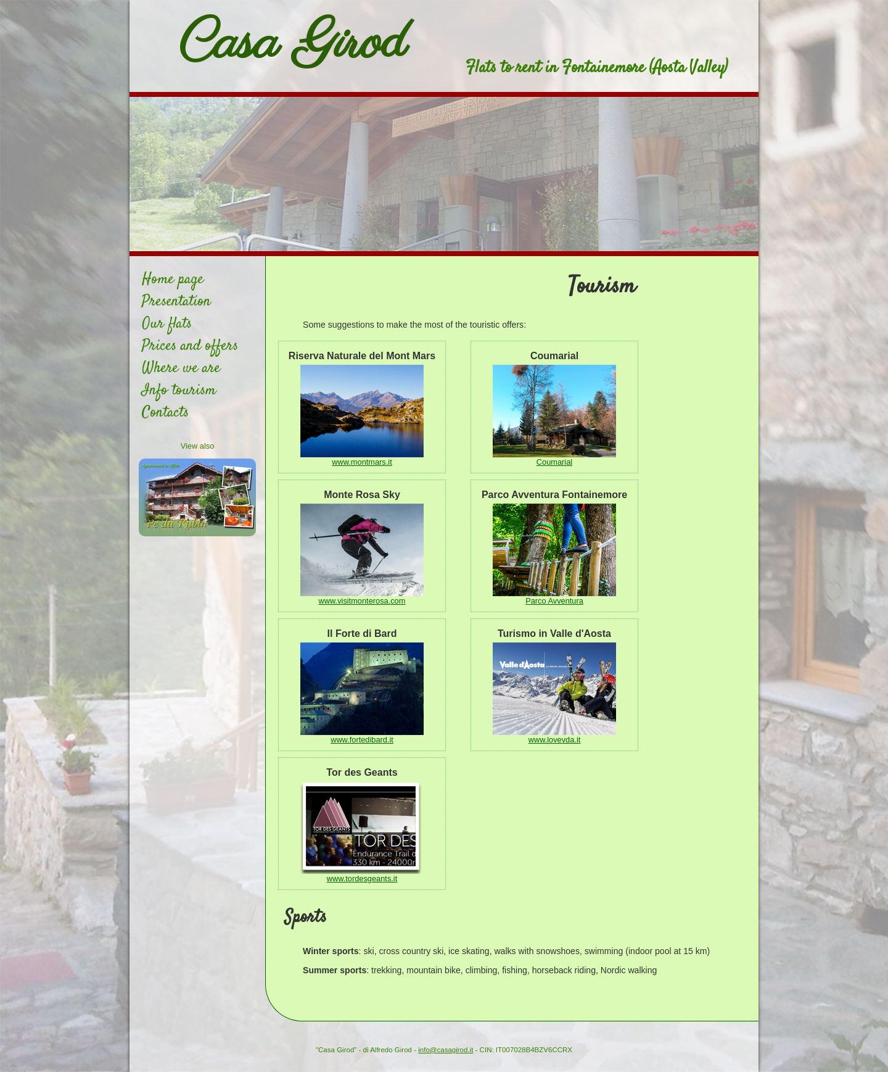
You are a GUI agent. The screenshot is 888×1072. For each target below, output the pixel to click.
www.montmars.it (362, 462)
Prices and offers (190, 346)
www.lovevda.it (554, 739)
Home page (173, 279)
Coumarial (554, 462)
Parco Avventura (554, 600)
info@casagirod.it (445, 1049)
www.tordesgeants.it (362, 878)
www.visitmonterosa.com (362, 600)
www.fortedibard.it (362, 739)
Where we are (181, 368)
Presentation (176, 301)
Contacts (165, 412)
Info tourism (179, 390)
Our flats (167, 324)
